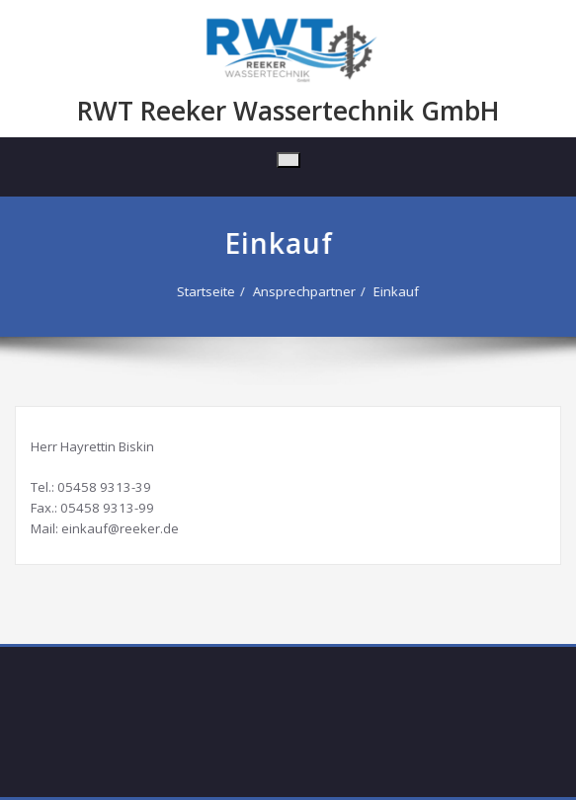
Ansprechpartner (301, 291)
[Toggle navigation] (288, 160)
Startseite (203, 291)
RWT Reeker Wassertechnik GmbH (288, 110)
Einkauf (393, 291)
